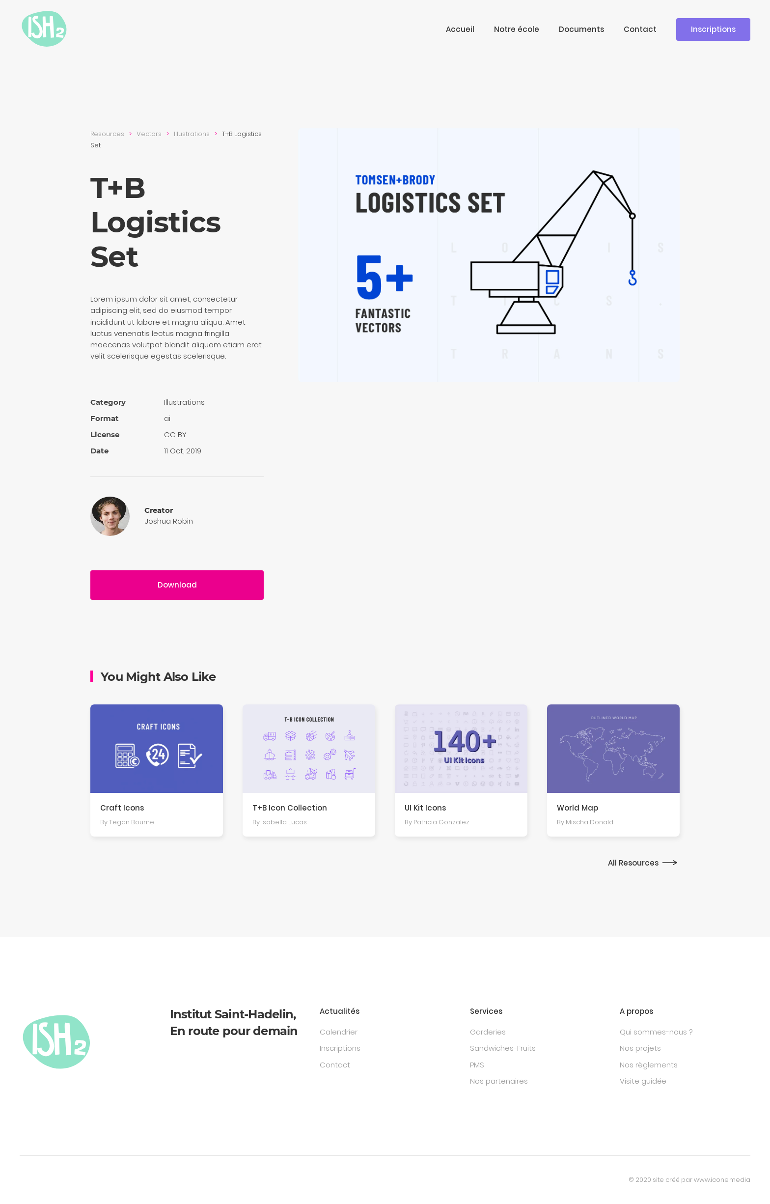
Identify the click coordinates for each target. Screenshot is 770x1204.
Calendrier (339, 1032)
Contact (640, 29)
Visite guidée (643, 1081)
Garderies (488, 1032)
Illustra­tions (192, 134)
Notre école (516, 29)
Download (177, 585)
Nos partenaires (499, 1081)
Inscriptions (713, 29)
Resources (107, 134)
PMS (477, 1065)
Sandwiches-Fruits (503, 1048)
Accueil (460, 29)
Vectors (149, 134)
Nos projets (640, 1048)
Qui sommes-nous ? (656, 1032)
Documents (581, 29)
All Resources (633, 863)
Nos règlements (649, 1065)
